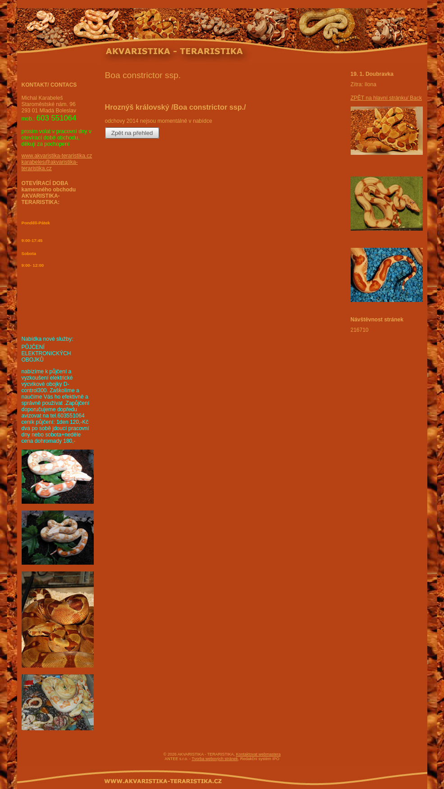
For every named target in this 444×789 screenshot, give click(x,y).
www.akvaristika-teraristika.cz (57, 156)
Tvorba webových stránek (215, 759)
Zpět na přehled (132, 133)
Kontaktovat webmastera (258, 754)
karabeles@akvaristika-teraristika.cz (50, 165)
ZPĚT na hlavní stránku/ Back (386, 98)
